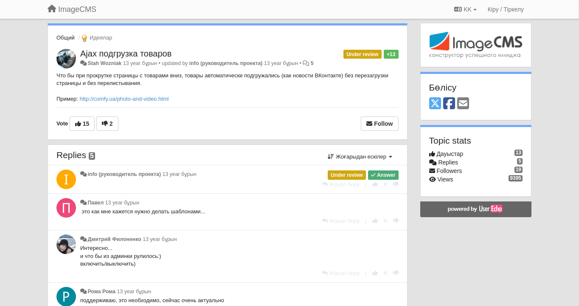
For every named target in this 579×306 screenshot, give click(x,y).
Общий (65, 37)
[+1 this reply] (375, 184)
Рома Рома (101, 292)
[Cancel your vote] (385, 184)
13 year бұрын (179, 174)
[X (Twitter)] (435, 103)
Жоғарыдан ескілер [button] (360, 156)
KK (465, 9)
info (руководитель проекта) (226, 63)
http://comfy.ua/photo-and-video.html (124, 99)
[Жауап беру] (341, 184)
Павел (95, 203)
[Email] (463, 103)
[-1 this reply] (396, 184)
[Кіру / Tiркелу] (505, 9)
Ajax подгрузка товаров (125, 53)
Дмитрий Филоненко (114, 239)
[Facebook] (449, 103)
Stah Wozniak (104, 63)
